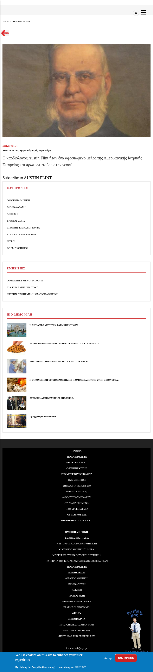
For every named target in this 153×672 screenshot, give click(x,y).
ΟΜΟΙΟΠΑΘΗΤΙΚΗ (18, 200)
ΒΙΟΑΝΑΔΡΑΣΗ (16, 207)
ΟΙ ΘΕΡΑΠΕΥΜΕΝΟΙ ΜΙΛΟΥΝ (25, 280)
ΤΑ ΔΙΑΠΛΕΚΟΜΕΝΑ (77, 503)
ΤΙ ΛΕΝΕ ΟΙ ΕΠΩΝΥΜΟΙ (21, 234)
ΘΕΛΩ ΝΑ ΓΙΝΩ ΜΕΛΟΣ (77, 630)
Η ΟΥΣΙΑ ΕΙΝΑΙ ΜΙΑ (77, 508)
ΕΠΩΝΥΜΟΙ (10, 145)
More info (80, 666)
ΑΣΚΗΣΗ (12, 213)
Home (5, 21)
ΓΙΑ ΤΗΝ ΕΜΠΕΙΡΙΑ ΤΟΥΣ (22, 287)
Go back (4, 33)
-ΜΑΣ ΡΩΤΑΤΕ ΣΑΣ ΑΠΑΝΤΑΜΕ (76, 624)
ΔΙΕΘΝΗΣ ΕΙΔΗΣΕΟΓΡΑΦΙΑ (23, 227)
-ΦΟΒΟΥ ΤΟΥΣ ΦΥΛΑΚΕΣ (76, 497)
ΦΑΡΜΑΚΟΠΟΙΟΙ (17, 248)
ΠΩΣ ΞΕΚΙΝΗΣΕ (77, 479)
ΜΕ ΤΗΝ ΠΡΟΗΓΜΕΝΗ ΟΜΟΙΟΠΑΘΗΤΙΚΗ (32, 294)
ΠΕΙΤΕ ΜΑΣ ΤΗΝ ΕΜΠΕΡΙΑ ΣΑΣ (77, 636)
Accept (108, 658)
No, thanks (126, 657)
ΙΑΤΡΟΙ (11, 241)
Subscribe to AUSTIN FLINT (27, 178)
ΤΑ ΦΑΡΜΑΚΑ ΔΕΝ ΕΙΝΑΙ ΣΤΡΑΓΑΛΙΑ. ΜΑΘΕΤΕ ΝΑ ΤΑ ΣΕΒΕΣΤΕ (64, 343)
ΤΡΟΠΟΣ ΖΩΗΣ (16, 220)
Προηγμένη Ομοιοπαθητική (43, 416)
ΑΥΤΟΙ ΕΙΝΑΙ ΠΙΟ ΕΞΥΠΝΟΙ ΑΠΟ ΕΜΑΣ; (52, 398)
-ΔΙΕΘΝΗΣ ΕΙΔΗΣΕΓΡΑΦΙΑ (76, 601)
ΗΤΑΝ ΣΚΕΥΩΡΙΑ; (77, 491)
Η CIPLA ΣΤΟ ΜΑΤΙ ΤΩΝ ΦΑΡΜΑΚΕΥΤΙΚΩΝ (54, 325)
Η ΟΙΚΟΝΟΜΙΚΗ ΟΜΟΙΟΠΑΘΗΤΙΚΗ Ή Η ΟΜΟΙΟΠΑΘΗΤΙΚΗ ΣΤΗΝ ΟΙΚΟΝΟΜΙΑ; (74, 380)
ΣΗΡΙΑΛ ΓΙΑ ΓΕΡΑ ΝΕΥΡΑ (77, 485)
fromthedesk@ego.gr (76, 648)
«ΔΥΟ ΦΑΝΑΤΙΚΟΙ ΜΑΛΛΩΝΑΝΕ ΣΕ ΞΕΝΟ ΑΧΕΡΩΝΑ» (59, 361)
